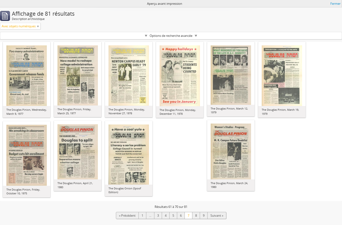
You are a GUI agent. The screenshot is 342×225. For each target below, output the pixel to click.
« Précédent (127, 215)
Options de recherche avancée (171, 36)
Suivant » (216, 215)
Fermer (335, 3)
